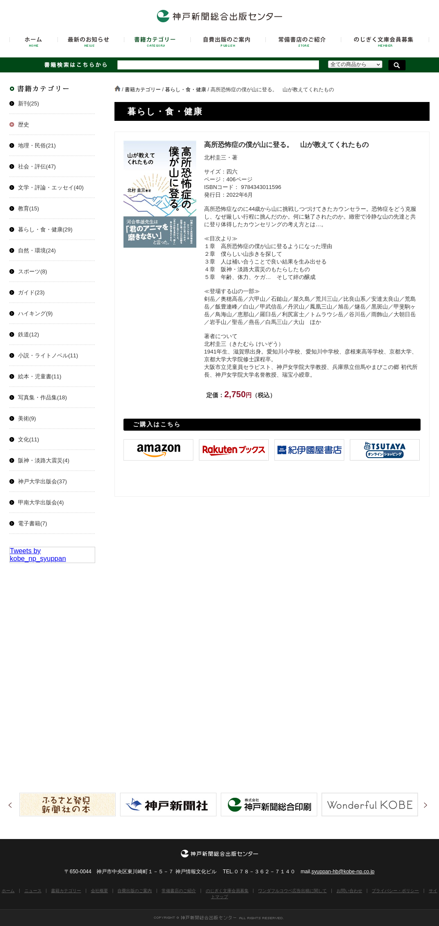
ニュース (33, 890)
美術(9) (27, 418)
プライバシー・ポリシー (395, 890)
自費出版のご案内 (134, 890)
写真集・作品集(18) (42, 397)
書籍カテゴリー (143, 90)
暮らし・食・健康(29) (45, 229)
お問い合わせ (349, 890)
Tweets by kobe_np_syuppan (38, 554)
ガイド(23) (31, 292)
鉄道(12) (28, 334)
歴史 (23, 124)
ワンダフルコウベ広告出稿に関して (292, 890)
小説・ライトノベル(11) (48, 355)
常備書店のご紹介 (179, 890)
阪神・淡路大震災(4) (43, 460)
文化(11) (28, 439)
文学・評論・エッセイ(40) (51, 187)
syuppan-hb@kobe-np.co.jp (343, 872)
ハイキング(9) (35, 313)
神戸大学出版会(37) (42, 481)
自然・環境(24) (37, 250)
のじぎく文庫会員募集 (227, 890)
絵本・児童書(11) (39, 376)
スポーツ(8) (32, 271)
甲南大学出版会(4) (41, 502)
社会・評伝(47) (37, 166)
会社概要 (99, 890)
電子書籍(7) (32, 523)
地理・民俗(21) (37, 145)
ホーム (8, 890)
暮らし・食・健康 (185, 90)
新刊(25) (28, 103)
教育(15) (28, 208)
